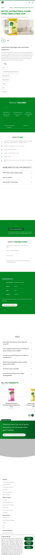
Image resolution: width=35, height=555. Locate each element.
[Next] (32, 415)
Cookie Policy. (5, 553)
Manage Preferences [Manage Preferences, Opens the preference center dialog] (29, 547)
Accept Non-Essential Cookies (28, 538)
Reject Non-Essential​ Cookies (28, 543)
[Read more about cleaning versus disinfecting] (14, 434)
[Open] (29, 2)
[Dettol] (3, 2)
